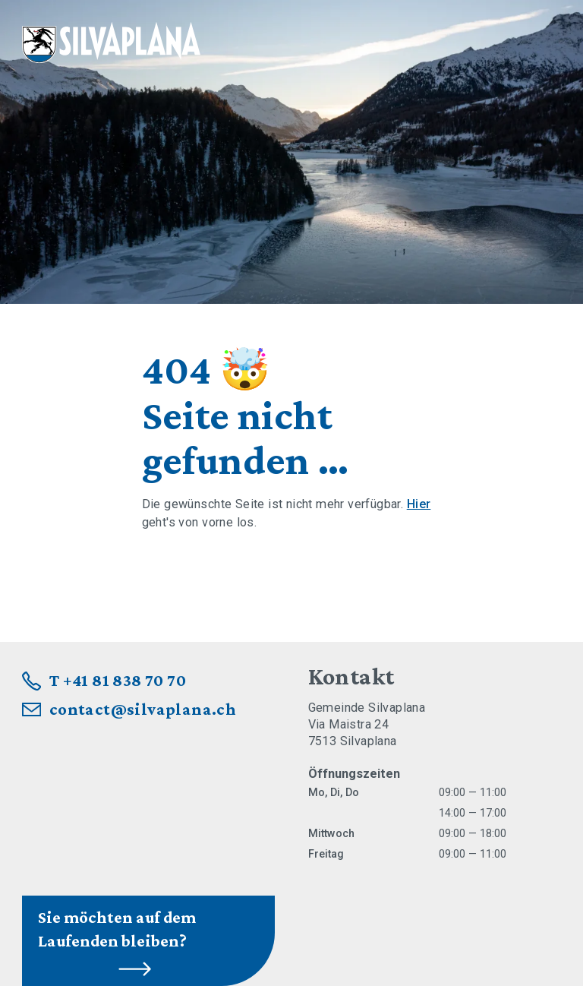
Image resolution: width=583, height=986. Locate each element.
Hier (419, 504)
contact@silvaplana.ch (143, 709)
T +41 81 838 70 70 (117, 680)
